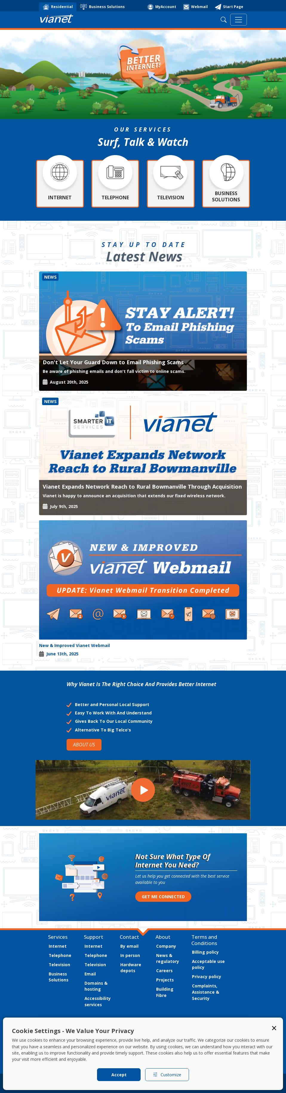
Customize (167, 1074)
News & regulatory (167, 958)
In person (130, 955)
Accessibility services (97, 1001)
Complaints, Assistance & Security (205, 992)
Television (59, 964)
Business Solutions (58, 977)
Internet (58, 946)
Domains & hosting (95, 986)
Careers (164, 970)
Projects (165, 980)
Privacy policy (206, 976)
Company (166, 946)
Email (90, 974)
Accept (119, 1074)
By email (129, 946)
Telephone (60, 955)
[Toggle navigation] (238, 20)
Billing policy (205, 952)
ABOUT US (84, 744)
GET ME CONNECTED (163, 896)
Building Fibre (164, 992)
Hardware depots (130, 968)
